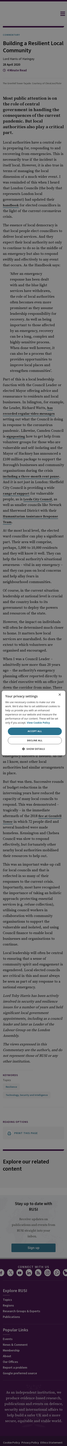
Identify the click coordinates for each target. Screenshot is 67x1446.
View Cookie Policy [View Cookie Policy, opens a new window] (38, 723)
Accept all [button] (35, 731)
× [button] (59, 694)
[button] (33, 749)
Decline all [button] (34, 740)
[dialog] (33, 723)
